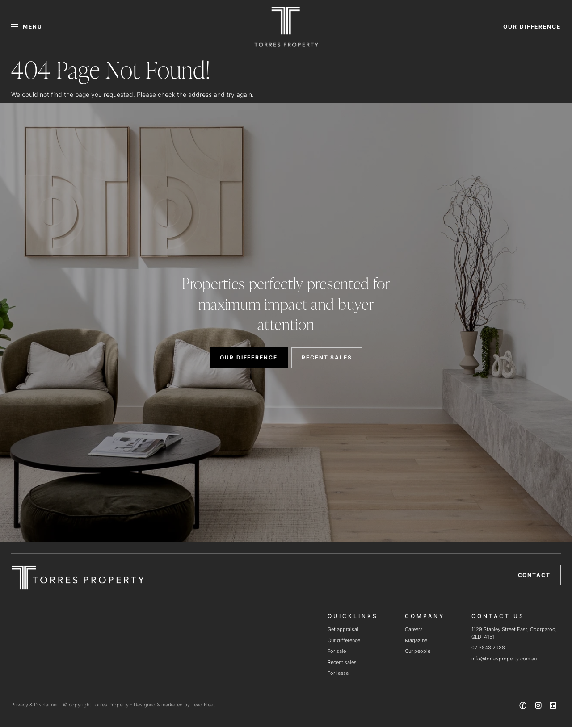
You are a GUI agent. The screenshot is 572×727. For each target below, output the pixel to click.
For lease (338, 673)
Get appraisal (343, 629)
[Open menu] (32, 26)
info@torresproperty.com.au (504, 658)
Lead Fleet (203, 704)
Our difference (344, 640)
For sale (337, 651)
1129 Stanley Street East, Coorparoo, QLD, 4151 (514, 633)
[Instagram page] (539, 707)
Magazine (416, 640)
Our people (417, 651)
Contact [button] (534, 575)
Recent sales (342, 662)
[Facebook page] (524, 707)
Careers (414, 629)
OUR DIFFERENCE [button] (532, 26)
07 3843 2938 (488, 647)
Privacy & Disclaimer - (37, 704)
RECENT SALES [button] (327, 357)
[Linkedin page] (553, 707)
